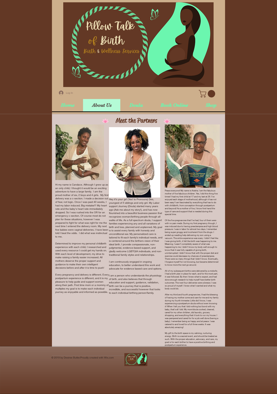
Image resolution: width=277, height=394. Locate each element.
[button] (208, 93)
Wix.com (109, 357)
